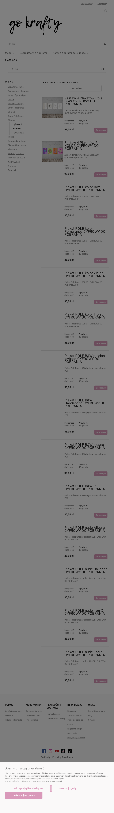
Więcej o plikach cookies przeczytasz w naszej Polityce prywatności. (33, 781)
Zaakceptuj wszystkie (23, 795)
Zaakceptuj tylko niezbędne (27, 788)
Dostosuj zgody (67, 788)
